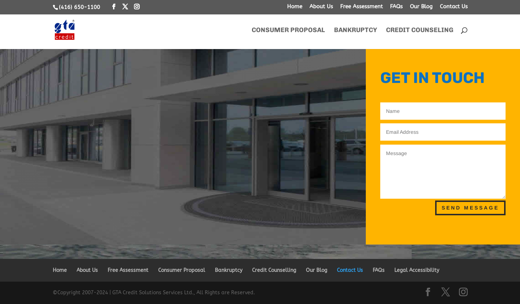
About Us (321, 7)
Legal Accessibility (416, 270)
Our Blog (421, 7)
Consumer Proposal (288, 30)
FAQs (396, 7)
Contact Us (454, 7)
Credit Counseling (419, 30)
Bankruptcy (355, 30)
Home (294, 7)
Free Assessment (361, 7)
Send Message (470, 208)
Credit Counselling (274, 270)
